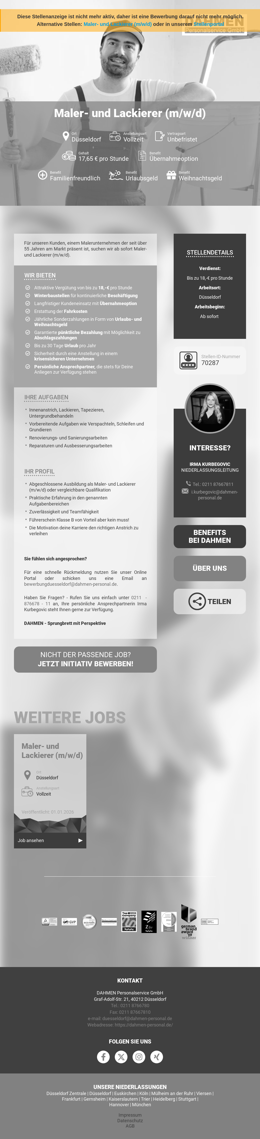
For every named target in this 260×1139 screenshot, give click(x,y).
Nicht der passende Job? (85, 660)
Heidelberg (164, 1099)
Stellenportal (208, 24)
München (141, 1104)
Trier (145, 1099)
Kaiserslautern (123, 1099)
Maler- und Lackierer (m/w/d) (118, 24)
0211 (137, 597)
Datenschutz (130, 1120)
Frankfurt (71, 1099)
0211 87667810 (135, 1012)
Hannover (119, 1104)
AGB (130, 1126)
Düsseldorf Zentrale (66, 1093)
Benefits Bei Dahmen (210, 536)
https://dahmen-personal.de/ (144, 1024)
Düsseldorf (100, 1093)
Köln (143, 1093)
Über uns (210, 568)
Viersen (204, 1093)
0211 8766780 (134, 1005)
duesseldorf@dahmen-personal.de (137, 1018)
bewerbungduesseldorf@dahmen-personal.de (70, 584)
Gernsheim (95, 1099)
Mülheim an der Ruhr (172, 1093)
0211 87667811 (218, 484)
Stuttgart (187, 1099)
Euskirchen (125, 1093)
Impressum (130, 1115)
